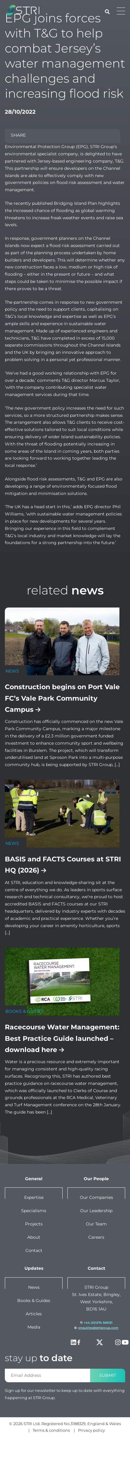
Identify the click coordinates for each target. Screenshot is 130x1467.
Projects (34, 1224)
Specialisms (33, 1210)
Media (34, 1327)
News (34, 1287)
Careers (96, 1237)
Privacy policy (91, 1430)
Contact (33, 1250)
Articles (34, 1313)
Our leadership (96, 1210)
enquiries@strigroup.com (98, 1328)
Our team (96, 1224)
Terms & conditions (51, 1430)
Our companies (96, 1197)
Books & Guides (33, 1300)
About (33, 1237)
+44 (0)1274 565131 (98, 1323)
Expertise (34, 1197)
